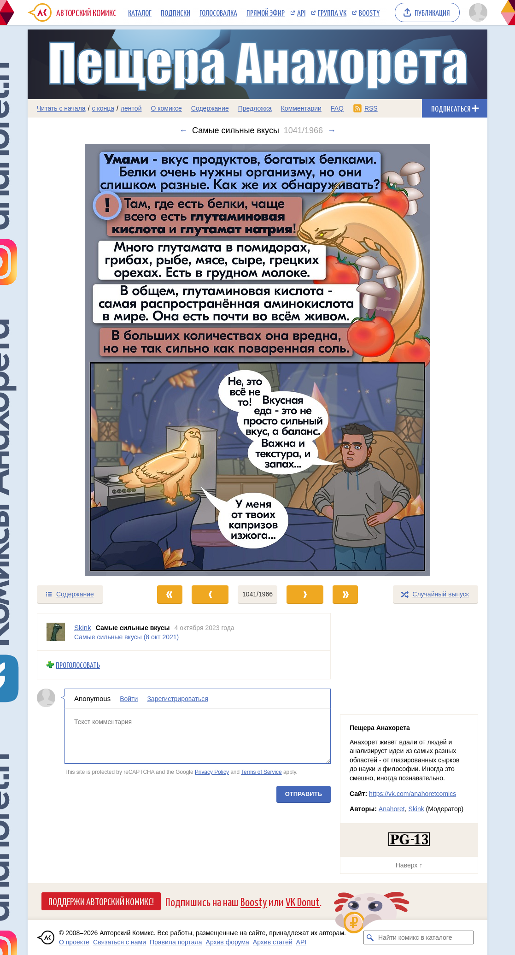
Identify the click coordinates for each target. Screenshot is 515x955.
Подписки (175, 12)
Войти (129, 698)
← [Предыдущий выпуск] (183, 130)
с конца (103, 108)
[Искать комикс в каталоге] (370, 937)
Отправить (303, 793)
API (301, 12)
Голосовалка (218, 12)
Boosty (369, 12)
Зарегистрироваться (177, 698)
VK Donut (303, 901)
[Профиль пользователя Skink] (56, 632)
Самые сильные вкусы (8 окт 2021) (126, 636)
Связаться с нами (119, 942)
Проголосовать (78, 665)
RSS (371, 108)
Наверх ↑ (409, 865)
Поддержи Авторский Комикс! (101, 901)
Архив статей (273, 942)
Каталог (140, 12)
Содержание (210, 108)
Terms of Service (261, 772)
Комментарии (301, 108)
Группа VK (332, 12)
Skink (416, 809)
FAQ (337, 108)
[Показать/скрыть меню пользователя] (476, 12)
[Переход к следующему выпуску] (257, 360)
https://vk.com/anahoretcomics (412, 793)
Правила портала (176, 942)
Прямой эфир (265, 12)
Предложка (255, 108)
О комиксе (166, 108)
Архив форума (227, 942)
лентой (131, 108)
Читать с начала (61, 108)
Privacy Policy (212, 772)
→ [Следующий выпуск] (332, 130)
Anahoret (392, 809)
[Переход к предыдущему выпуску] (85, 360)
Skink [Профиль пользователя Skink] (82, 627)
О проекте (74, 942)
